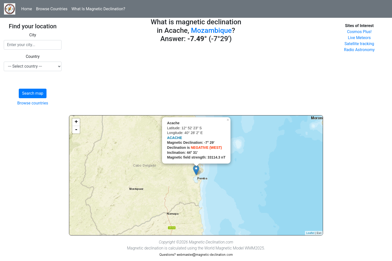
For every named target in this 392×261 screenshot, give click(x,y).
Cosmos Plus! (359, 31)
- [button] (76, 130)
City (32, 35)
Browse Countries (52, 9)
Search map (32, 93)
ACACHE (174, 138)
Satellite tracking (359, 43)
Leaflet (310, 232)
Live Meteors (359, 37)
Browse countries (32, 103)
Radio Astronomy (359, 49)
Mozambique (211, 30)
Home (26, 9)
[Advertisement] (196, 80)
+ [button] (76, 122)
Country (33, 56)
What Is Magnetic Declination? (98, 9)
